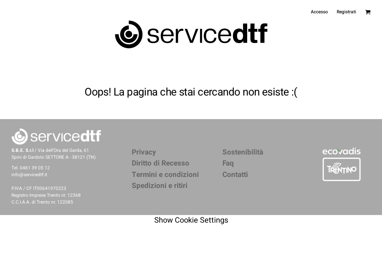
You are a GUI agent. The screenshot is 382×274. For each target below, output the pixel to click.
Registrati (346, 11)
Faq (228, 163)
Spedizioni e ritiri (159, 185)
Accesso (319, 11)
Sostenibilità (242, 152)
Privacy (144, 152)
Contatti (235, 174)
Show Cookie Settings (191, 220)
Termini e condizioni (165, 174)
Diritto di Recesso (160, 163)
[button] (342, 151)
